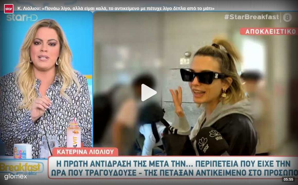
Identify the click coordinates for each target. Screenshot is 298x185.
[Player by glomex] (16, 177)
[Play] (149, 92)
